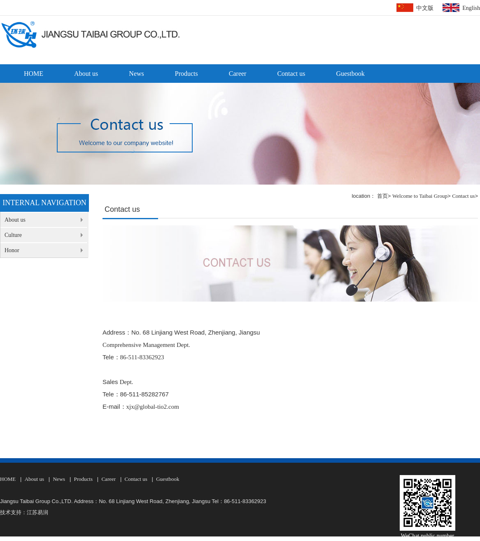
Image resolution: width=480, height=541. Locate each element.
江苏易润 (37, 512)
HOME (33, 73)
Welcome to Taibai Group (419, 196)
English (471, 8)
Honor (12, 250)
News (136, 73)
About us (86, 73)
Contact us (291, 73)
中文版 (424, 8)
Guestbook (350, 73)
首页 (382, 196)
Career (238, 73)
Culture (13, 235)
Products (186, 73)
